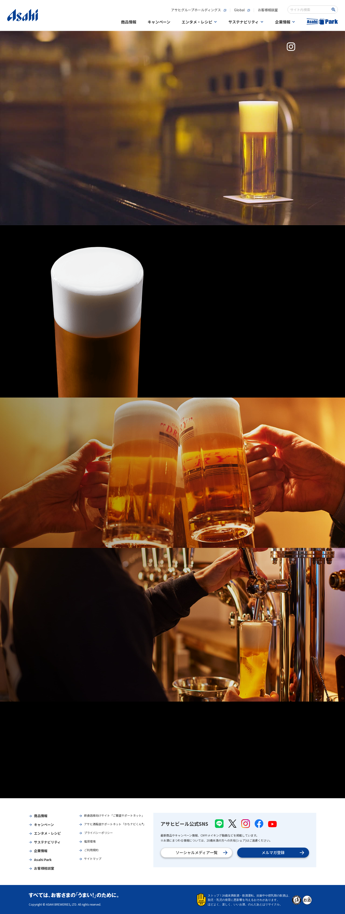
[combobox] (309, 10)
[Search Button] (334, 10)
